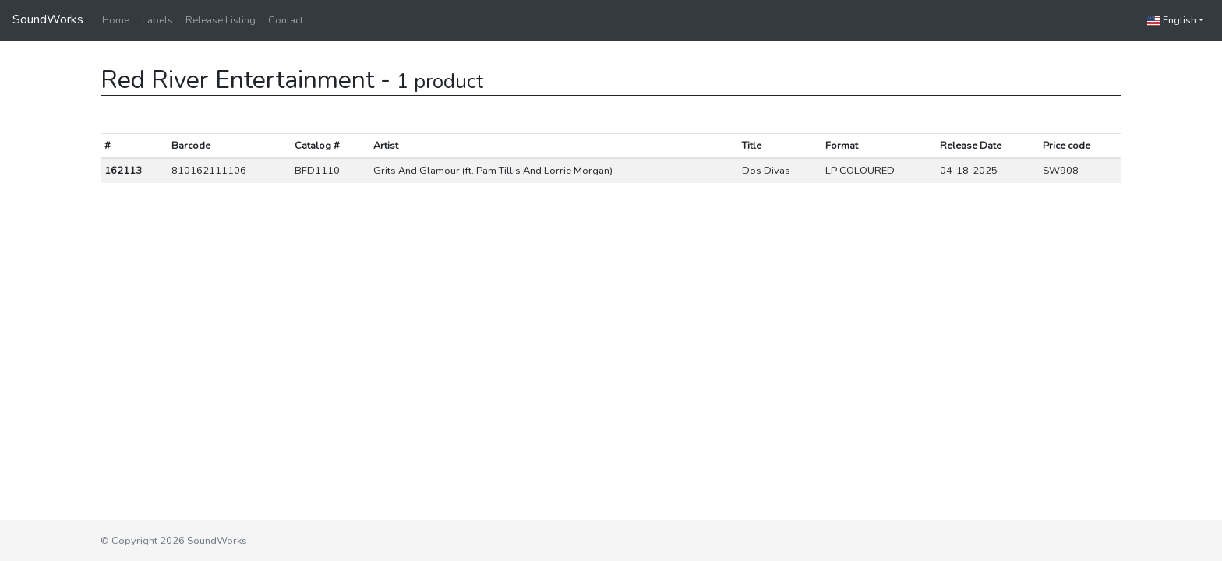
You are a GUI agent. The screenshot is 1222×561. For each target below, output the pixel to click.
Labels (157, 20)
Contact (285, 20)
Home (115, 20)
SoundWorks (47, 19)
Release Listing (220, 20)
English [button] (1171, 20)
